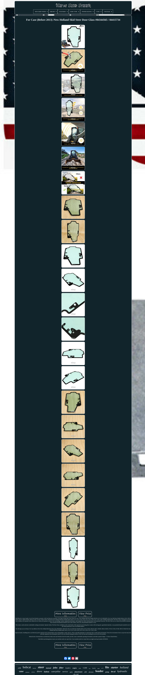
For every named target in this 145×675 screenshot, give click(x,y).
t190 (85, 668)
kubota (46, 672)
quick (71, 672)
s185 (85, 672)
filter (61, 668)
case (21, 671)
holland (124, 667)
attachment (78, 672)
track (98, 668)
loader (99, 671)
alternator (91, 672)
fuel (89, 668)
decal (113, 671)
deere (39, 671)
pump (107, 672)
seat (80, 668)
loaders (68, 668)
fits (107, 667)
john (55, 667)
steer (41, 667)
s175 (102, 668)
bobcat (27, 667)
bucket (94, 668)
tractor (34, 668)
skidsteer (27, 672)
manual (48, 668)
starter (114, 667)
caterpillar (56, 671)
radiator (33, 672)
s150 (19, 668)
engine (74, 668)
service (65, 671)
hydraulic (122, 671)
